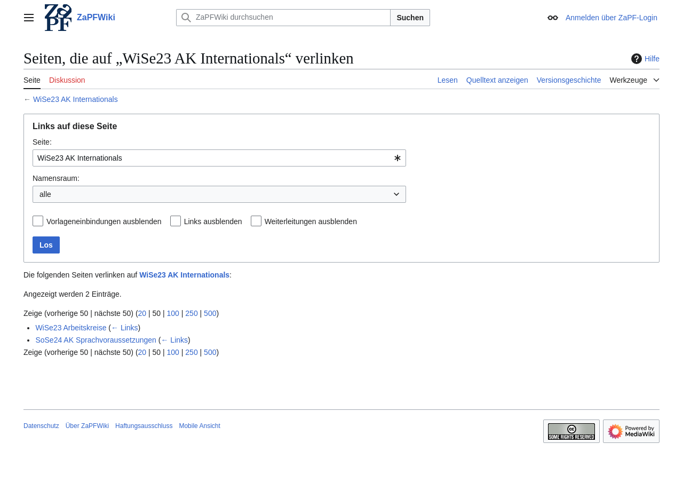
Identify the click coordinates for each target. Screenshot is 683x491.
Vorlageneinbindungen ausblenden (104, 221)
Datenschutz (41, 426)
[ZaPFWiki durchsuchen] (283, 17)
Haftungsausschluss (143, 426)
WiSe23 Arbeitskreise (70, 327)
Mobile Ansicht (199, 426)
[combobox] (219, 158)
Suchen (410, 17)
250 (191, 313)
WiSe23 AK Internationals (75, 99)
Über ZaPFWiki (87, 426)
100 (173, 313)
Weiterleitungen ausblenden (311, 221)
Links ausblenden (213, 221)
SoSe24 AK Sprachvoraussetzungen (95, 340)
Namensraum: (56, 178)
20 (142, 313)
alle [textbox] (45, 194)
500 (210, 313)
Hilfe (644, 58)
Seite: (42, 142)
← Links (124, 327)
